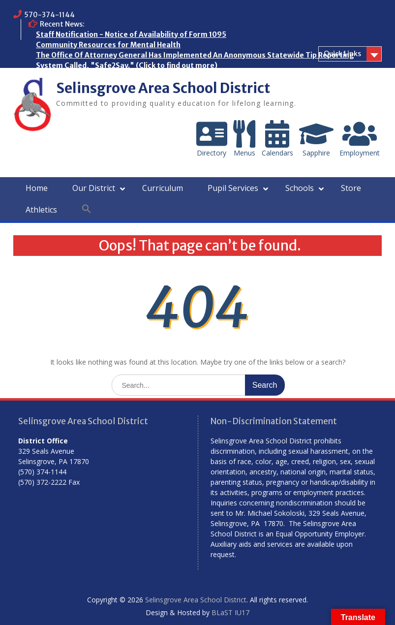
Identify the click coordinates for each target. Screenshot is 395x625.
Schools (299, 188)
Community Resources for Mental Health (108, 44)
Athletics (41, 209)
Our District (93, 188)
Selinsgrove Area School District (163, 88)
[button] (86, 209)
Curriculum (162, 188)
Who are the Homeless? (77, 75)
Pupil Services (233, 188)
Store (351, 188)
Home (37, 188)
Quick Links (342, 53)
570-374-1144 (49, 14)
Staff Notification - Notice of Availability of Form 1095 (131, 34)
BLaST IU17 (230, 612)
